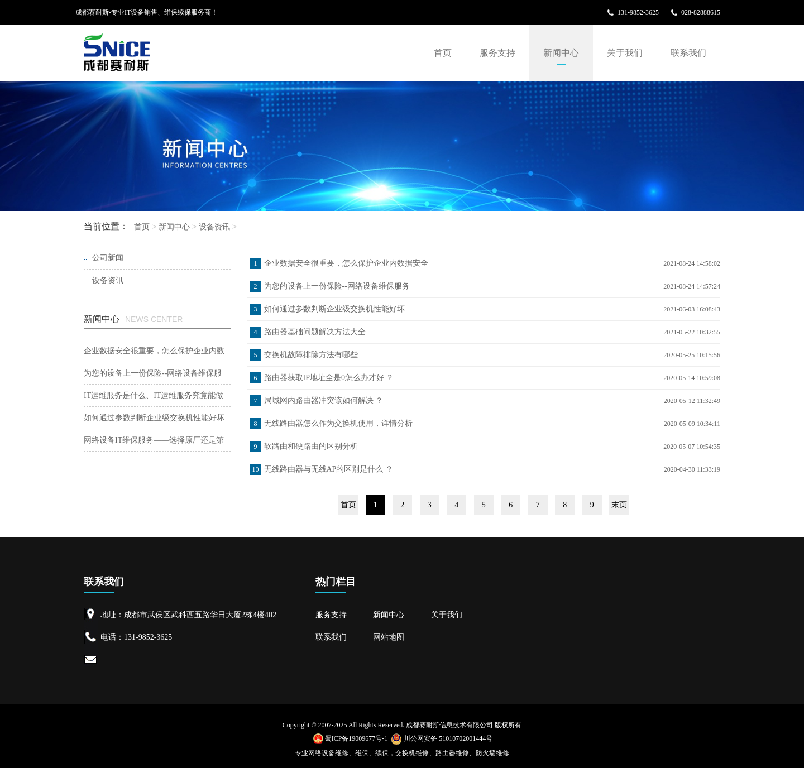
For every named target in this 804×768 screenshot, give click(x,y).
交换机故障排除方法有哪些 (311, 355)
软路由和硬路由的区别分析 (311, 446)
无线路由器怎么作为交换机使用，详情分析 (338, 423)
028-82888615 (700, 12)
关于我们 (625, 52)
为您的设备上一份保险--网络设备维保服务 (337, 286)
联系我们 (688, 52)
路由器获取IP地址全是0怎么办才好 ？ (329, 377)
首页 (443, 52)
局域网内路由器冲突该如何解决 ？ (324, 400)
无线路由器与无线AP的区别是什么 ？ (328, 469)
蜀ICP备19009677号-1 (350, 738)
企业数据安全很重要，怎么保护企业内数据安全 (346, 263)
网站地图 (388, 637)
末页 (619, 505)
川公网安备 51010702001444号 (441, 738)
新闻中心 (561, 52)
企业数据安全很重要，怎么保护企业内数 (154, 351)
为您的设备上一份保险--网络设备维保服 (153, 373)
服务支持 (497, 52)
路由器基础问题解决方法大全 (315, 332)
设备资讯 (214, 226)
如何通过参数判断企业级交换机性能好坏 (334, 309)
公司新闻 (107, 257)
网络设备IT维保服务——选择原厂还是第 (154, 440)
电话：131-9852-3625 (136, 637)
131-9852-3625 (638, 12)
